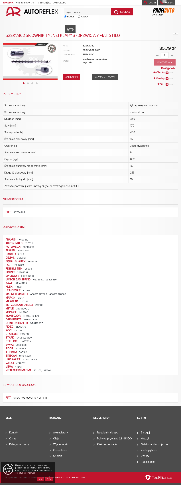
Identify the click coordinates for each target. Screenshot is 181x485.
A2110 (21, 254)
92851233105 (30, 359)
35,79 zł (167, 48)
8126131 (27, 290)
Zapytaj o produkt (105, 77)
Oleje (56, 438)
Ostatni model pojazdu (154, 444)
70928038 (21, 345)
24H (165, 84)
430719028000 (57, 294)
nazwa (84, 16)
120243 (24, 301)
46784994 (19, 212)
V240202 (21, 363)
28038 (28, 268)
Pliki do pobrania (107, 444)
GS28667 (38, 279)
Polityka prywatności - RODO (114, 438)
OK (40, 479)
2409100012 (22, 308)
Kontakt (13, 432)
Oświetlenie (60, 450)
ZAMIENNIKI (71, 77)
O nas (12, 438)
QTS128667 (36, 323)
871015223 (21, 283)
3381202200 (27, 276)
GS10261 (21, 257)
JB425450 (51, 279)
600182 (23, 352)
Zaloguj (145, 432)
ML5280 (23, 312)
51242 (18, 366)
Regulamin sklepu (107, 432)
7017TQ (24, 334)
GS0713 (18, 330)
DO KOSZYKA (164, 62)
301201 (37, 370)
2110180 (39, 305)
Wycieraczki (60, 444)
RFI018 (26, 316)
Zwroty (145, 455)
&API (82, 477)
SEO (78, 477)
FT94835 (20, 265)
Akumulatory (60, 432)
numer (70, 16)
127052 (29, 243)
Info (48, 479)
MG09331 (33, 261)
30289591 (22, 272)
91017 (21, 297)
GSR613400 (30, 319)
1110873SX (25, 341)
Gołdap (163, 78)
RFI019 (36, 316)
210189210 (28, 247)
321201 (47, 370)
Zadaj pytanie (149, 450)
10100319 (23, 239)
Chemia (57, 455)
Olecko (163, 72)
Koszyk (145, 438)
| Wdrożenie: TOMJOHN (62, 477)
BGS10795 (23, 250)
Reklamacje (148, 461)
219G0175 (21, 326)
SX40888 (21, 348)
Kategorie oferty (19, 444)
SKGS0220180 (24, 337)
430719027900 (38, 294)
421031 (19, 287)
